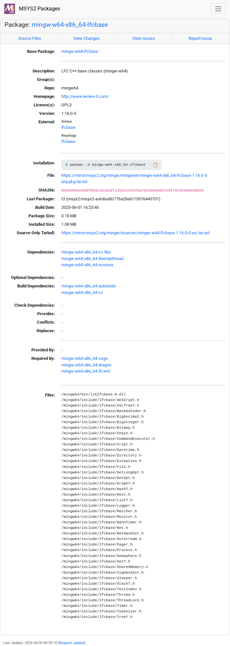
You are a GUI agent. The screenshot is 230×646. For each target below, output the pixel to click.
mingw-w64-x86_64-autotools (88, 286)
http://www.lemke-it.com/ (85, 96)
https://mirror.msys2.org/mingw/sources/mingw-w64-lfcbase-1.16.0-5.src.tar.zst (135, 232)
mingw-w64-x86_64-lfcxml (85, 371)
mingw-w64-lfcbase (79, 51)
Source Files (29, 38)
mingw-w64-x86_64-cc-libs (86, 252)
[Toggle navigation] (218, 8)
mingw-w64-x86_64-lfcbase (70, 24)
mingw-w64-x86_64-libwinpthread (92, 258)
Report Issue (200, 38)
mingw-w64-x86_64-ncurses (87, 264)
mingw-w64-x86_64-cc (82, 292)
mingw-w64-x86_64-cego (84, 358)
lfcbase (68, 127)
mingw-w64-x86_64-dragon (86, 364)
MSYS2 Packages (32, 9)
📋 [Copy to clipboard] (155, 164)
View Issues (143, 38)
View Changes (86, 38)
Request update (71, 642)
